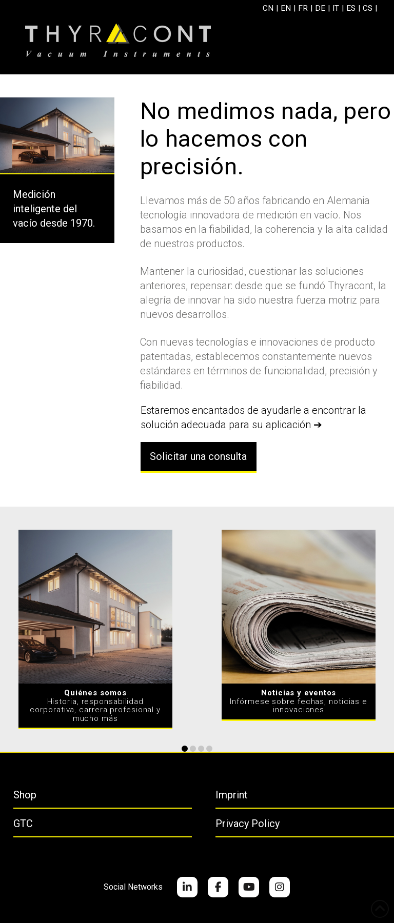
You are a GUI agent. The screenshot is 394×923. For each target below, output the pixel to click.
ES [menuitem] (349, 8)
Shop (24, 795)
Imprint (231, 795)
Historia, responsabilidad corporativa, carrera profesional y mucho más (95, 705)
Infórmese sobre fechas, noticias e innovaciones (298, 701)
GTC (23, 823)
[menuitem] (267, 9)
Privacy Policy (247, 823)
